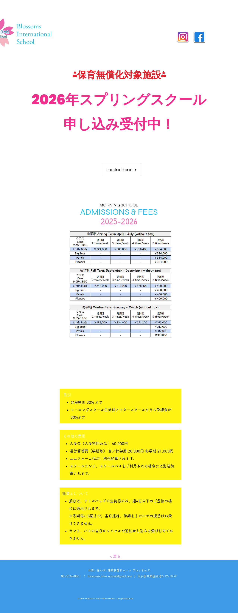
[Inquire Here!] (121, 170)
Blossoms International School (34, 33)
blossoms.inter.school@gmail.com (110, 576)
